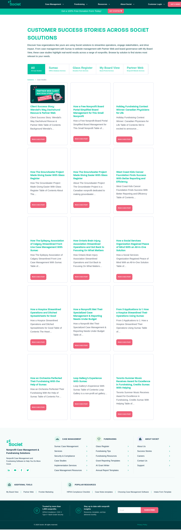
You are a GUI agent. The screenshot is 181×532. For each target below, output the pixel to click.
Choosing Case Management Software (133, 492)
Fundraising (81, 4)
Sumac (57, 69)
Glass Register (82, 69)
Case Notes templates (104, 492)
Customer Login (156, 4)
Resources (104, 4)
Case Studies (41, 80)
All (36, 69)
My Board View (110, 69)
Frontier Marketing (46, 492)
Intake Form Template (162, 492)
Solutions (30, 80)
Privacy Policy (142, 525)
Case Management (54, 4)
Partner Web (135, 69)
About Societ (127, 4)
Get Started (115, 11)
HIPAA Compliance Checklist (78, 492)
